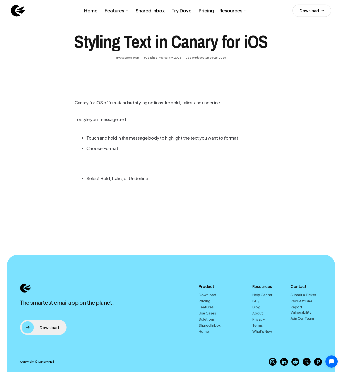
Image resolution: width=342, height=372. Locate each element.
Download (207, 295)
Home (90, 11)
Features (206, 307)
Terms (257, 325)
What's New (262, 331)
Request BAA (302, 301)
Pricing (206, 11)
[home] (18, 11)
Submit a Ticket (303, 295)
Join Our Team (302, 318)
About (257, 313)
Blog (256, 307)
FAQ (256, 301)
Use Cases (207, 313)
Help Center (262, 295)
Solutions (207, 319)
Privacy (258, 319)
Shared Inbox (150, 11)
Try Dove (182, 11)
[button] (116, 11)
